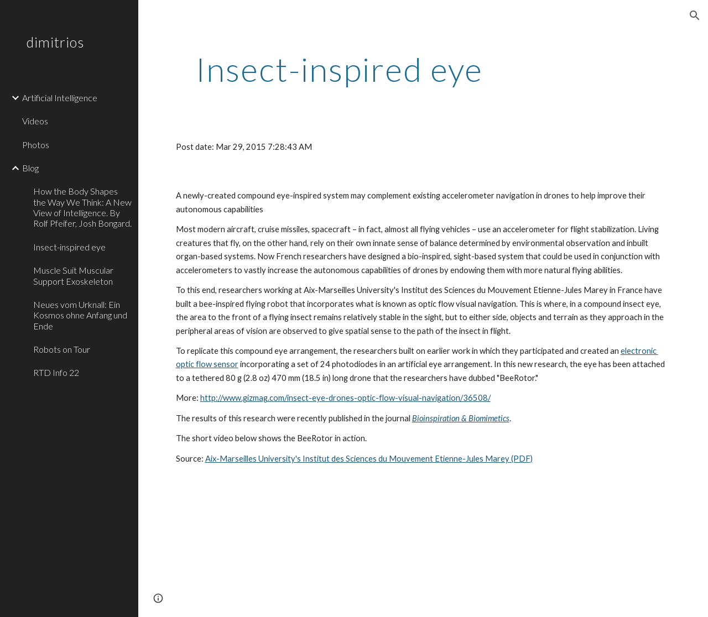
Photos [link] (35, 144)
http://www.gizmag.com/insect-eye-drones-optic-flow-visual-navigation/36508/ (345, 397)
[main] (339, 69)
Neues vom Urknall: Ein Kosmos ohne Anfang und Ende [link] (80, 315)
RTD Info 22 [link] (56, 372)
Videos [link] (35, 121)
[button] (694, 15)
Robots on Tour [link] (61, 349)
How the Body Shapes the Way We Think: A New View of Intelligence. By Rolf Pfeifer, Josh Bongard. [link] (82, 207)
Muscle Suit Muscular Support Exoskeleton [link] (73, 275)
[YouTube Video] (272, 550)
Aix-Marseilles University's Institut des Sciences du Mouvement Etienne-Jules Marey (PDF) (369, 458)
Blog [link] (30, 168)
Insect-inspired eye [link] (69, 247)
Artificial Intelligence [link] (59, 97)
